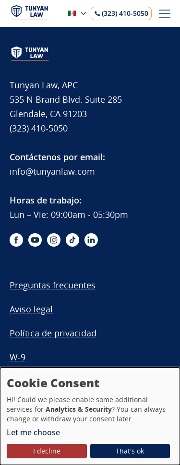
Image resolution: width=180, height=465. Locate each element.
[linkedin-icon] (91, 240)
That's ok (130, 450)
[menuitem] (65, 290)
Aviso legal (31, 309)
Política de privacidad (53, 333)
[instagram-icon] (53, 240)
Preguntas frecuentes (53, 285)
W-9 (17, 357)
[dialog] (90, 416)
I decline (46, 450)
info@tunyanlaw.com (52, 171)
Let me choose (33, 432)
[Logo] (30, 17)
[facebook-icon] (16, 240)
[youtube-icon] (35, 240)
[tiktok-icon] (72, 240)
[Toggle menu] (164, 14)
